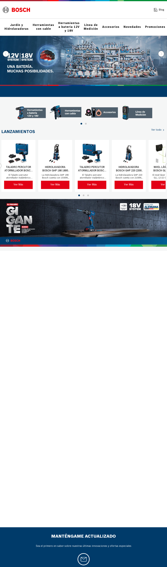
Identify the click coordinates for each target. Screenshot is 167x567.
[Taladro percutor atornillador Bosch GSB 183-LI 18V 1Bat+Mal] (92, 166)
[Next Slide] (161, 54)
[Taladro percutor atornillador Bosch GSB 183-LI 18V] (18, 166)
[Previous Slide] (6, 54)
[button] (79, 76)
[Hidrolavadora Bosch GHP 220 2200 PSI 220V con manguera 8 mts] (129, 166)
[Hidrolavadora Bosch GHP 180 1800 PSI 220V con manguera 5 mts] (55, 166)
